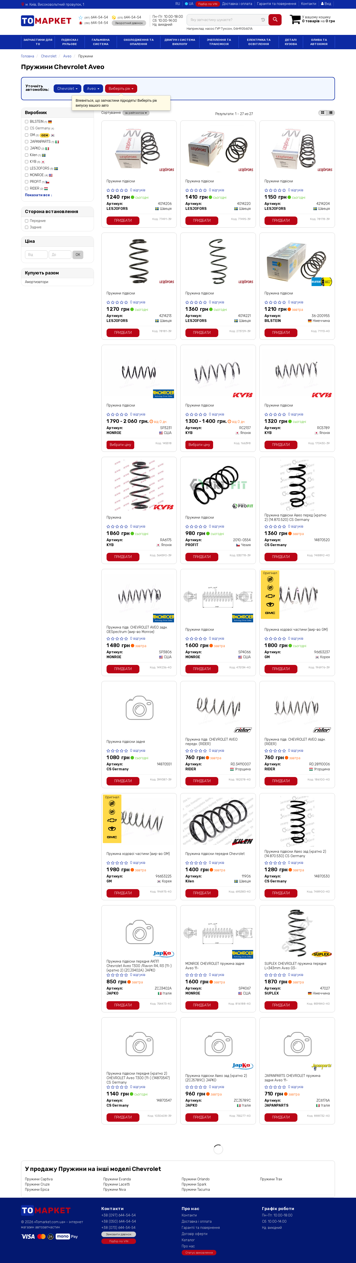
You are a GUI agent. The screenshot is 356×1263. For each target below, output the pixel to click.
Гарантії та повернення (201, 1228)
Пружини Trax (271, 1179)
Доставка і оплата (237, 4)
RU (178, 4)
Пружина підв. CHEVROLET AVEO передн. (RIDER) (211, 741)
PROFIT (39, 182)
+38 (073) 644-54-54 (118, 1228)
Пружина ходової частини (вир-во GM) (296, 630)
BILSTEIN (41, 122)
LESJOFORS (44, 168)
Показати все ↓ (38, 195)
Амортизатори (36, 282)
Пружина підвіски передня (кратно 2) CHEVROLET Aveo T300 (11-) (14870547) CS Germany (138, 1078)
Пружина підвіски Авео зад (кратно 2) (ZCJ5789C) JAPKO (216, 1078)
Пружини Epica (37, 1190)
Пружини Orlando (196, 1179)
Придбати (123, 221)
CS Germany (39, 128)
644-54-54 (93, 17)
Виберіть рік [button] (121, 88)
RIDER (39, 188)
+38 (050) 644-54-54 (118, 1221)
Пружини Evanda (117, 1179)
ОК (78, 255)
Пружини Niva (114, 1190)
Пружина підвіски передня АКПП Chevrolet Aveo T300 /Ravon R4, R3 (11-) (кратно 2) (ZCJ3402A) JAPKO (139, 965)
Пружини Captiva (39, 1179)
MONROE (41, 175)
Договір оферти (194, 1234)
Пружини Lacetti (116, 1184)
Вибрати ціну (120, 445)
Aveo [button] (93, 88)
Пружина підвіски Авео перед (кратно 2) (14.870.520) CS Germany (295, 517)
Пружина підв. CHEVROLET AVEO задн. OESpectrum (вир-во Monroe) (137, 629)
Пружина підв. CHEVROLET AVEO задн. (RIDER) (295, 741)
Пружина (114, 517)
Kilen (38, 155)
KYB (37, 162)
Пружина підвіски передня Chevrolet (215, 854)
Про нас (188, 1246)
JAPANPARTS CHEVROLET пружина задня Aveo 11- (292, 1078)
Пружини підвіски (121, 181)
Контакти (308, 4)
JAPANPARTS (44, 142)
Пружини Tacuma (196, 1190)
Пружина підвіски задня (126, 742)
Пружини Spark (194, 1184)
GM (42, 135)
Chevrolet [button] (67, 88)
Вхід (326, 4)
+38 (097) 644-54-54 (118, 1215)
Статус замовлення (199, 1252)
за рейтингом (136, 113)
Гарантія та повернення (276, 4)
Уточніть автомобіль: (37, 88)
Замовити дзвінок (118, 1234)
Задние (33, 227)
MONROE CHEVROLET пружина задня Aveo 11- (214, 966)
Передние (35, 221)
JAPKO (39, 148)
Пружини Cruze (37, 1184)
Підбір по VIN (207, 4)
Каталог (188, 1240)
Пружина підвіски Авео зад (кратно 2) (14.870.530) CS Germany (295, 854)
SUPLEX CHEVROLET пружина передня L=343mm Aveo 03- (295, 966)
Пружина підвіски (199, 181)
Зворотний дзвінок (129, 23)
